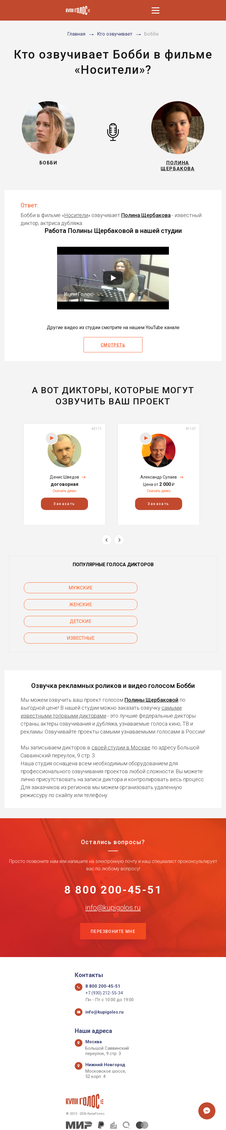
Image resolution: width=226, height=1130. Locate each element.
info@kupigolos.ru (113, 877)
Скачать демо (64, 493)
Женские (170, 590)
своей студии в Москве (121, 716)
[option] (64, 476)
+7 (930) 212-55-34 (104, 964)
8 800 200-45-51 (113, 859)
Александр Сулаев (158, 479)
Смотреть (113, 347)
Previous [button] (106, 542)
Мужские (56, 590)
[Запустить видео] (113, 281)
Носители (76, 217)
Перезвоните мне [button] (113, 902)
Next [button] (119, 542)
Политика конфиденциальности (110, 1119)
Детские (56, 607)
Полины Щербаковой (151, 668)
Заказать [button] (64, 506)
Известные (170, 607)
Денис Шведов (64, 479)
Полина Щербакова (146, 217)
